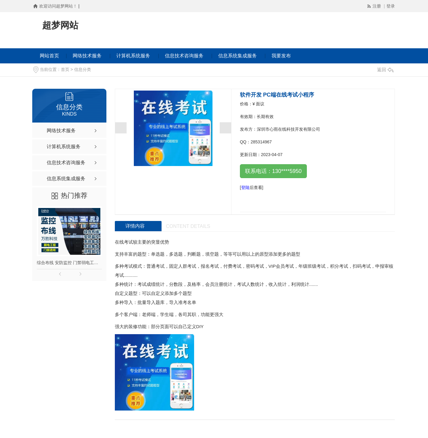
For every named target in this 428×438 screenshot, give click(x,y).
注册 (377, 6)
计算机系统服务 (133, 55)
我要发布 (281, 55)
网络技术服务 (87, 55)
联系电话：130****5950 (273, 171)
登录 (390, 6)
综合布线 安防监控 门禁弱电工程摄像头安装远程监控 (69, 262)
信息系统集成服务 (237, 55)
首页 (65, 69)
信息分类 (82, 69)
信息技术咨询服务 (184, 55)
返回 (385, 69)
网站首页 (49, 55)
